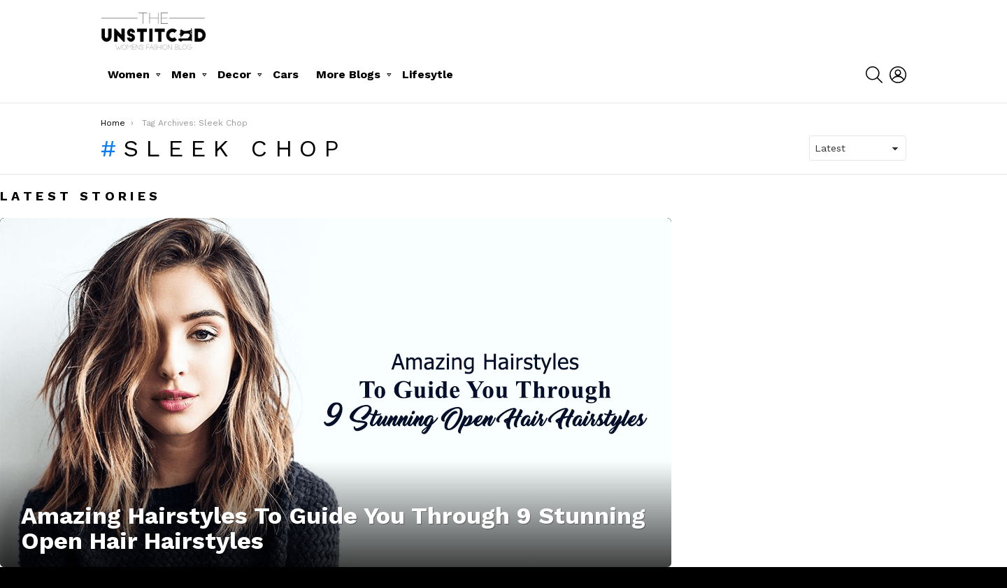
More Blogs (348, 74)
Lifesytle (427, 74)
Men (183, 74)
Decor (234, 74)
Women (129, 74)
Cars (286, 74)
